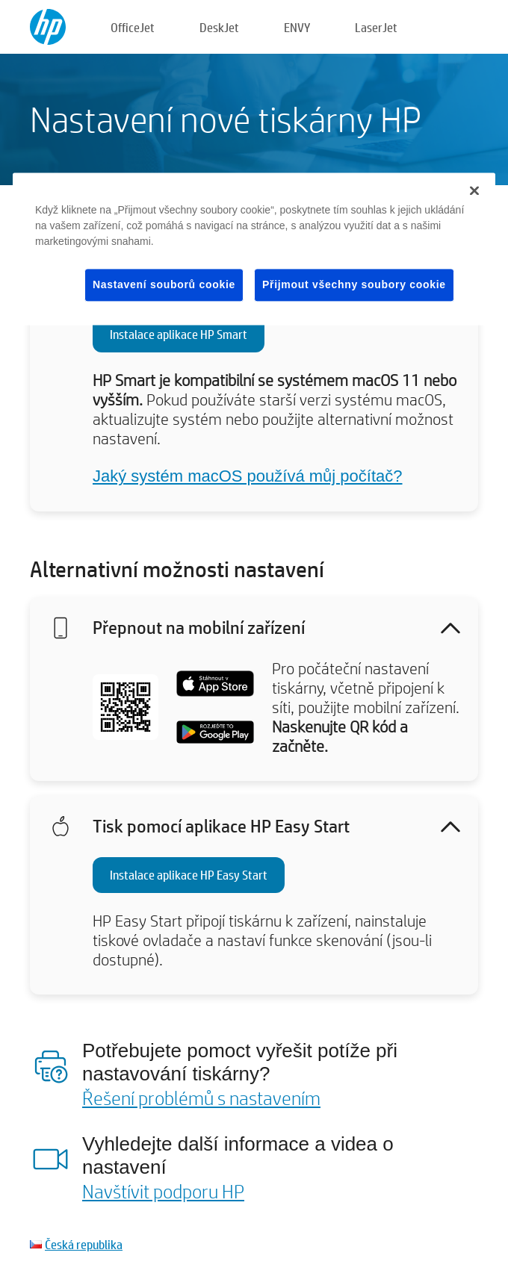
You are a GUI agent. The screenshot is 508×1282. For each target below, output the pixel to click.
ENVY (297, 27)
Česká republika (84, 1244)
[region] (254, 249)
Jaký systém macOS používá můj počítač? (248, 476)
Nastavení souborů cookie (164, 284)
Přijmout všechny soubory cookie (354, 284)
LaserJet (376, 27)
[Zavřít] (474, 190)
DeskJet (219, 27)
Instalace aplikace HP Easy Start (188, 874)
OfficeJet (133, 27)
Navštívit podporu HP (163, 1191)
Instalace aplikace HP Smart (178, 334)
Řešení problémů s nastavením (201, 1098)
